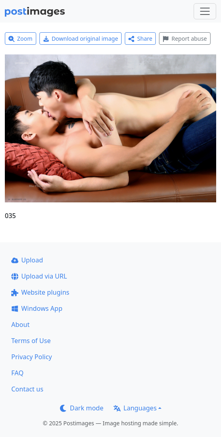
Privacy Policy (31, 356)
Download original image (80, 38)
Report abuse (185, 38)
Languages (135, 408)
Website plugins (40, 292)
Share (140, 38)
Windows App (36, 308)
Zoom (20, 38)
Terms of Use (31, 340)
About (20, 324)
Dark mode (81, 408)
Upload (27, 260)
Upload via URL (39, 276)
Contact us (27, 389)
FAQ (17, 372)
